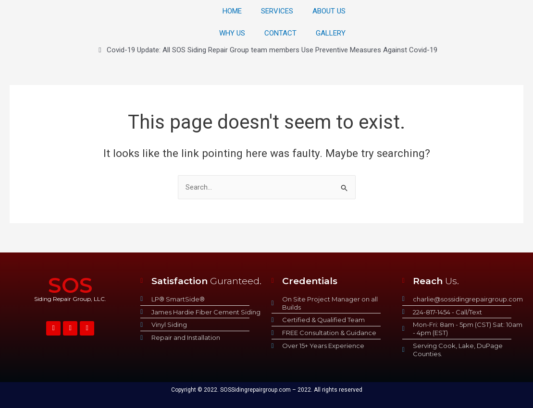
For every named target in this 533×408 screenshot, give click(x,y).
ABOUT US (329, 11)
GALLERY (331, 33)
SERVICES (277, 11)
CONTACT (280, 33)
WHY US (232, 33)
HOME (232, 11)
